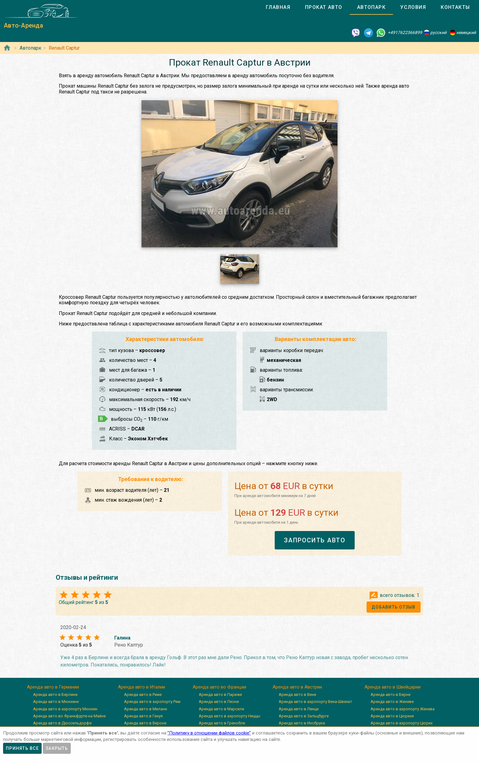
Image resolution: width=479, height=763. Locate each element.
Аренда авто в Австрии (297, 687)
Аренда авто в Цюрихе (392, 716)
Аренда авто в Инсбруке (302, 723)
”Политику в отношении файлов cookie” (209, 733)
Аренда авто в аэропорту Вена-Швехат (315, 701)
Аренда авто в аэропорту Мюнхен (65, 709)
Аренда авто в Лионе (219, 701)
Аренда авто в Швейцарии (392, 687)
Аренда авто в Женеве (392, 701)
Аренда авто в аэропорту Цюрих (401, 723)
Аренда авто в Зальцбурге (304, 716)
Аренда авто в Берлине (55, 694)
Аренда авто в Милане (145, 709)
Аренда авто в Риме (143, 694)
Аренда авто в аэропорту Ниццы (229, 716)
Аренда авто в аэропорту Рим (152, 701)
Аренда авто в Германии (53, 687)
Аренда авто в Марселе (221, 709)
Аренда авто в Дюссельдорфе (62, 723)
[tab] (278, 7)
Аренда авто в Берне (390, 694)
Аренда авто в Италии (141, 687)
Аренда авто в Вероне (145, 723)
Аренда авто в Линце (299, 709)
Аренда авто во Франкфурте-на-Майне (69, 716)
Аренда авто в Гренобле (222, 723)
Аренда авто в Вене (297, 694)
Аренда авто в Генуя (143, 716)
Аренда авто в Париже (220, 694)
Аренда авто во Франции (219, 687)
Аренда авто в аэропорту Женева (403, 709)
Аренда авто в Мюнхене (56, 701)
